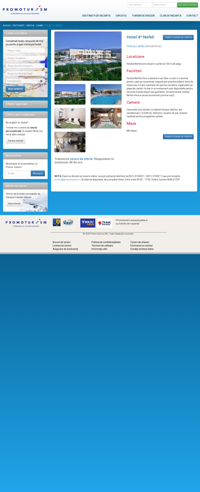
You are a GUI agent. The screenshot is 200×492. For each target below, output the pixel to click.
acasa (7, 25)
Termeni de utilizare (102, 245)
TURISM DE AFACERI (143, 15)
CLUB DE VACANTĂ (170, 15)
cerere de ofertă (81, 159)
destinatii (18, 25)
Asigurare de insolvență (65, 249)
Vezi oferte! (14, 203)
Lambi (39, 25)
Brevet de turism (62, 242)
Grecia (30, 25)
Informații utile (99, 249)
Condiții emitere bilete (142, 249)
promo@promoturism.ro (67, 179)
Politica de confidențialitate (106, 242)
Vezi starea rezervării (187, 5)
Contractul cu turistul (141, 245)
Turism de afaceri (139, 242)
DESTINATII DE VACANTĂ (96, 15)
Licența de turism (62, 245)
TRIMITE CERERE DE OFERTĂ (178, 37)
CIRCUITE (121, 15)
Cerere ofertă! (15, 140)
